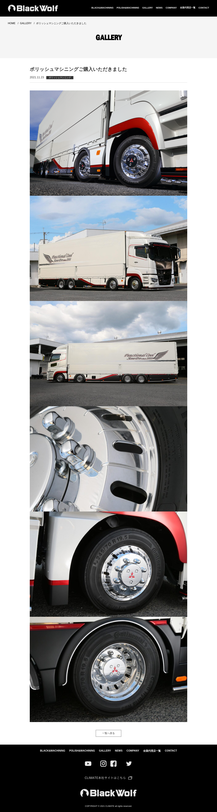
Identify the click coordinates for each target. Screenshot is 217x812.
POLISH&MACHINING (128, 7)
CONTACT (204, 7)
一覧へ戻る (108, 733)
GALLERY (147, 7)
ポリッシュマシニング (60, 77)
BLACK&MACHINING (102, 7)
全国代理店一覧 (187, 7)
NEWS (159, 7)
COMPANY (171, 7)
